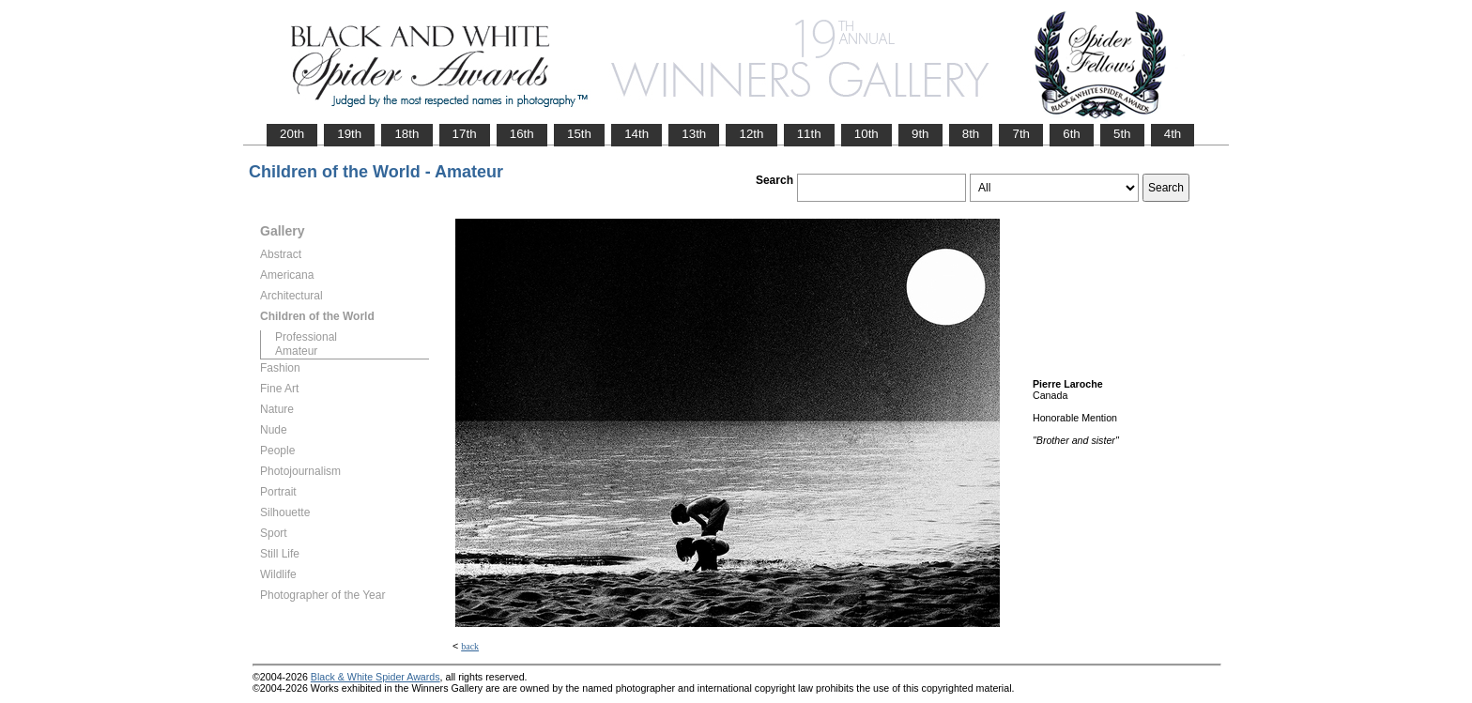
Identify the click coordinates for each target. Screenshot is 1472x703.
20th (291, 134)
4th (1173, 134)
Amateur (296, 351)
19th (349, 134)
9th (920, 134)
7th (1021, 134)
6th (1071, 134)
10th (866, 134)
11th (809, 134)
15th (579, 134)
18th (406, 134)
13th (693, 134)
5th (1122, 134)
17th (464, 134)
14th (636, 134)
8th (971, 134)
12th (751, 134)
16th (521, 134)
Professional (306, 337)
